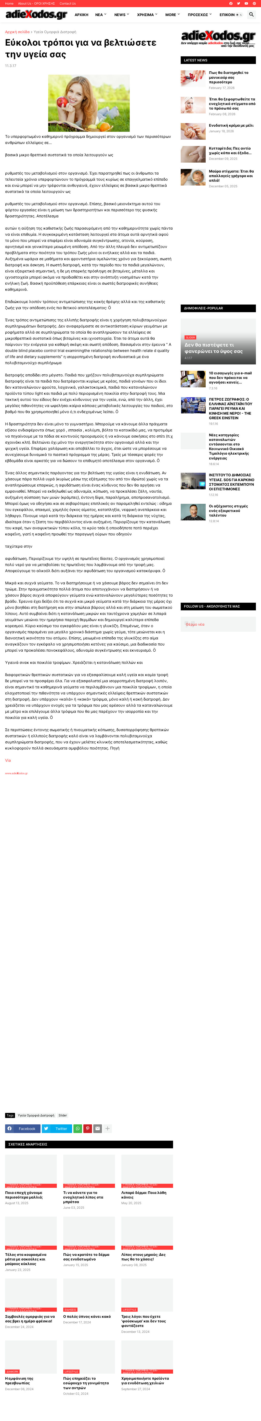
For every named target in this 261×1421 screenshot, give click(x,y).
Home (9, 3)
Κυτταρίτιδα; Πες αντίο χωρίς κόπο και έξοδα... (230, 150)
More (170, 14)
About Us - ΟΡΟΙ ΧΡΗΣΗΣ (36, 3)
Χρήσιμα (145, 14)
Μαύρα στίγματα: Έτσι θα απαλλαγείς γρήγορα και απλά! (231, 175)
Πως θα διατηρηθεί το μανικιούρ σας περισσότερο (229, 77)
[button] (239, 14)
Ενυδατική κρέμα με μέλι (231, 125)
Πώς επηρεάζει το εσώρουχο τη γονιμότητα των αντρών (86, 1383)
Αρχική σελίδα (17, 32)
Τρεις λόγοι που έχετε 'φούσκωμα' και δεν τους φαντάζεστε (143, 1321)
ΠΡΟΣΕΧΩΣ (198, 14)
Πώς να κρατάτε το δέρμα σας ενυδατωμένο (86, 1256)
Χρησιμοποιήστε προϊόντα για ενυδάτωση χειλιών (145, 1380)
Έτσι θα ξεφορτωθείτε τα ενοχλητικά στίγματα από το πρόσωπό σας (232, 103)
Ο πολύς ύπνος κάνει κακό (87, 1316)
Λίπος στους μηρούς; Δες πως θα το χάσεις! (143, 1256)
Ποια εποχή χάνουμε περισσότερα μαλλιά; (24, 1194)
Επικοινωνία (231, 14)
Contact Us (68, 3)
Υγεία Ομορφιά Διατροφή (55, 32)
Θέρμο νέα (195, 624)
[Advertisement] (86, 834)
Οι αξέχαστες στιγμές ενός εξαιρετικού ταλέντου (228, 510)
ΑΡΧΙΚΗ (81, 14)
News (119, 14)
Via (8, 760)
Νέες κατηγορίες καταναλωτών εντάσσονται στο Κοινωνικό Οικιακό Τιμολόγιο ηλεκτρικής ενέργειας (229, 446)
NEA (99, 14)
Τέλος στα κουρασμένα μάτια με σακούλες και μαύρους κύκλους (25, 1259)
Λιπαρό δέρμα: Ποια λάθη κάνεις (143, 1194)
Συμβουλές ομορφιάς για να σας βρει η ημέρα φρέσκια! (30, 1318)
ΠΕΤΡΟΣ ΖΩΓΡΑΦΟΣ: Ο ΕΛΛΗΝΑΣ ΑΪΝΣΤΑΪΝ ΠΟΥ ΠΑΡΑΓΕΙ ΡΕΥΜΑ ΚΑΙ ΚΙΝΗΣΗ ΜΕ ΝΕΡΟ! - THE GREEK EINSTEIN (230, 408)
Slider (63, 1115)
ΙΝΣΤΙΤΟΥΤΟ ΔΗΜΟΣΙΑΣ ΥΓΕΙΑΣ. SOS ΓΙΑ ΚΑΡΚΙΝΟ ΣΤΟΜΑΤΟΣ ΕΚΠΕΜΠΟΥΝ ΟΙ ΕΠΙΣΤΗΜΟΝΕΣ (231, 482)
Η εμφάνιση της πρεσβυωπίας (19, 1380)
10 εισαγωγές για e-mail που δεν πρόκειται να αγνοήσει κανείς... (230, 377)
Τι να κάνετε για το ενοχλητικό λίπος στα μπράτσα (83, 1197)
